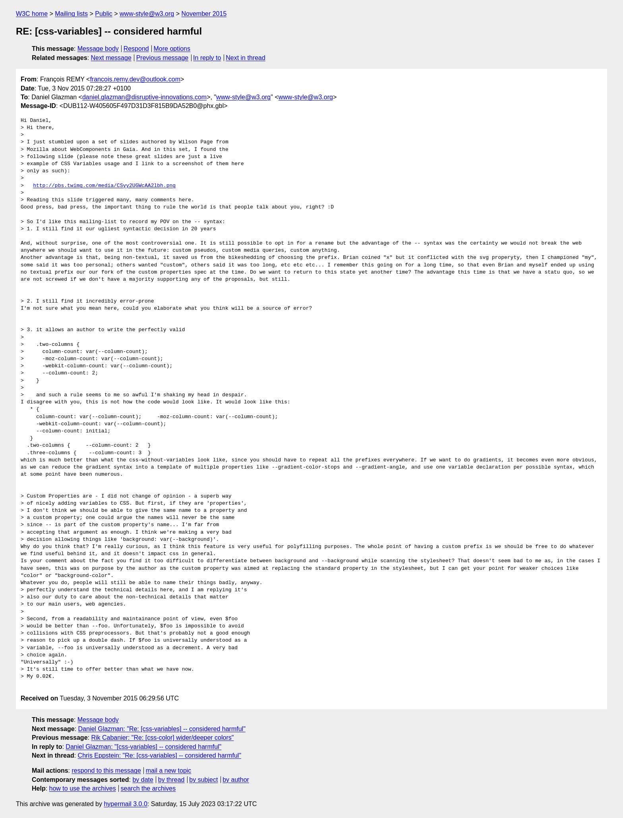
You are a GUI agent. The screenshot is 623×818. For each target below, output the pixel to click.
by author (235, 779)
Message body (98, 48)
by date (142, 779)
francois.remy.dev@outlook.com (135, 79)
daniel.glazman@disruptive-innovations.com (144, 97)
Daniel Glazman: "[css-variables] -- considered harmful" (143, 746)
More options (172, 48)
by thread (171, 779)
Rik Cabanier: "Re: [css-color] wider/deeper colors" (162, 737)
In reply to (207, 57)
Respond (136, 48)
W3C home (32, 13)
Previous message (162, 57)
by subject (203, 779)
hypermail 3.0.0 (125, 804)
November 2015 (203, 13)
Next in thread (245, 57)
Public (103, 13)
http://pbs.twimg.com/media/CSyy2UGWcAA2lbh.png (104, 185)
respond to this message (106, 770)
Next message (111, 57)
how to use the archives (82, 788)
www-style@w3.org (147, 13)
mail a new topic (169, 770)
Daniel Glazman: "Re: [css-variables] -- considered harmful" (162, 728)
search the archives (148, 788)
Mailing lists (71, 13)
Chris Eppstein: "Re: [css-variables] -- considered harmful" (160, 755)
